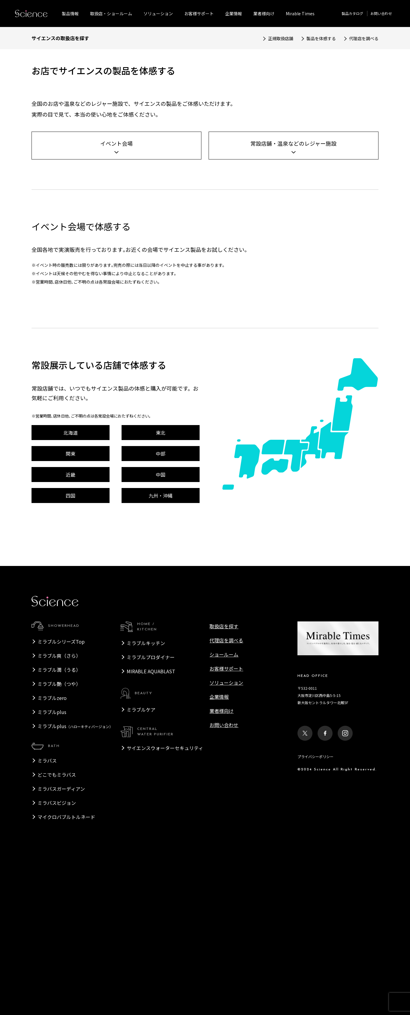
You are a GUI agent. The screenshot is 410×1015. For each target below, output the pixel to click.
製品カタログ (352, 13)
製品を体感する (321, 38)
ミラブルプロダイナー (151, 813)
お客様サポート (199, 13)
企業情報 (233, 13)
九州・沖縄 (161, 651)
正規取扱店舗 (280, 38)
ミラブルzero (52, 853)
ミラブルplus (52, 867)
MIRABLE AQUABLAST (151, 827)
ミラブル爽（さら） (59, 811)
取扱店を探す (224, 782)
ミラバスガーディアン (61, 944)
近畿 (70, 630)
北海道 (70, 588)
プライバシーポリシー (315, 912)
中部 (160, 609)
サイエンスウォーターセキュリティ (165, 903)
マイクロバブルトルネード (66, 972)
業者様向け (222, 866)
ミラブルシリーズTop (61, 797)
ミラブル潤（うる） (59, 825)
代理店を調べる (363, 38)
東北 (160, 588)
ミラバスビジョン (57, 958)
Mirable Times (300, 13)
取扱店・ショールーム (111, 13)
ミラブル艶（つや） (59, 839)
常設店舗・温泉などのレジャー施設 (293, 299)
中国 (160, 630)
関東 (70, 609)
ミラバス (47, 916)
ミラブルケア (141, 865)
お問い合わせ (381, 13)
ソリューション (158, 13)
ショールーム (224, 810)
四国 (70, 651)
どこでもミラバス (57, 930)
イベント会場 (116, 299)
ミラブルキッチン (146, 798)
